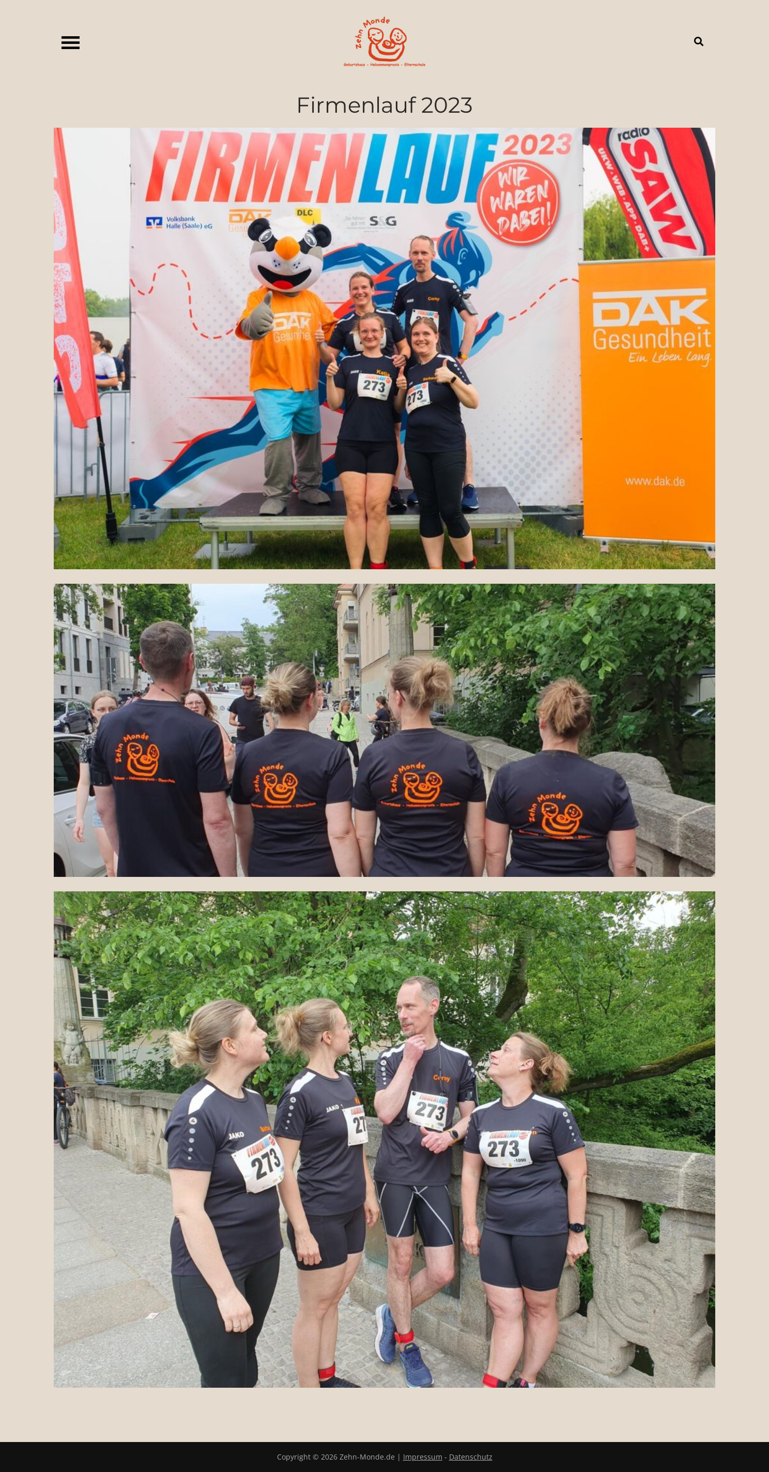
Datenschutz (471, 1457)
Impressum (422, 1457)
